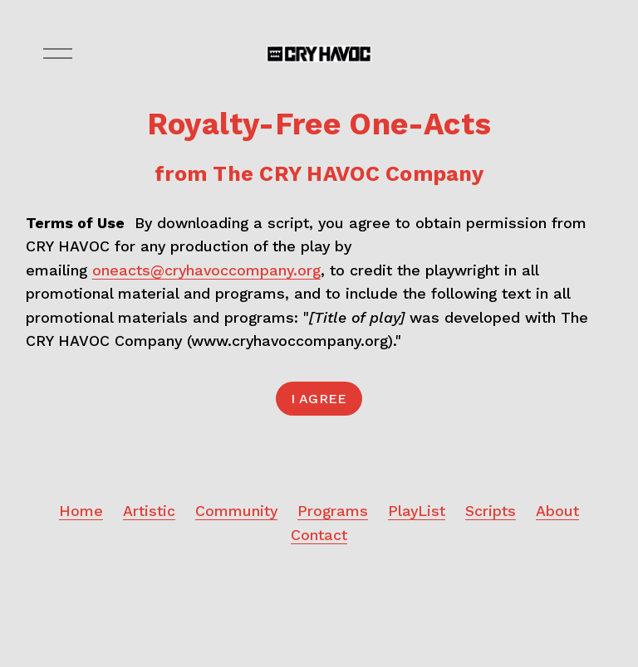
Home (81, 510)
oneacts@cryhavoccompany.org (206, 270)
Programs (332, 510)
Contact (319, 534)
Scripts (490, 510)
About (557, 510)
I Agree (318, 399)
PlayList (416, 510)
